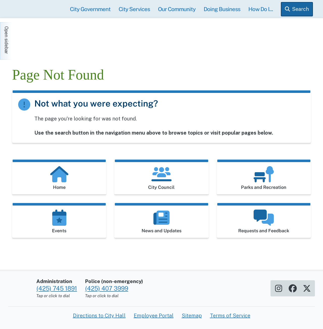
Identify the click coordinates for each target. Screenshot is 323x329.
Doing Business (222, 9)
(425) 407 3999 (106, 288)
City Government (90, 9)
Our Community (177, 9)
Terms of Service (230, 316)
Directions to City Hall (99, 316)
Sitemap (192, 316)
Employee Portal (154, 316)
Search (300, 9)
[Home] (57, 38)
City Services (134, 9)
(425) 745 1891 (56, 288)
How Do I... (260, 9)
